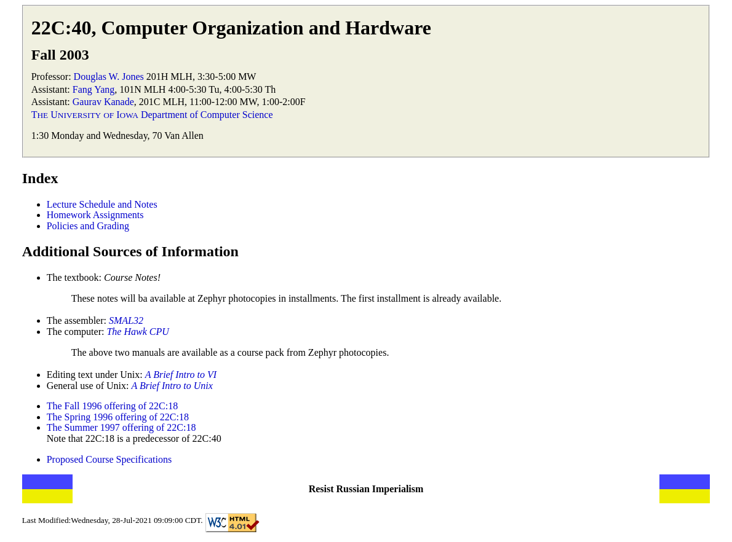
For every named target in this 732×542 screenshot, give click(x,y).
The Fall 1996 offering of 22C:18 (112, 406)
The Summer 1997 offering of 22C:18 (121, 427)
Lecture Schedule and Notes (102, 204)
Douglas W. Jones (109, 76)
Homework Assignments (95, 215)
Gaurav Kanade (103, 101)
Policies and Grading (88, 226)
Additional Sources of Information (130, 251)
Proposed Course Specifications (109, 459)
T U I (84, 114)
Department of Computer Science (207, 114)
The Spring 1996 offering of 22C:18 (118, 417)
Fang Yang (93, 89)
